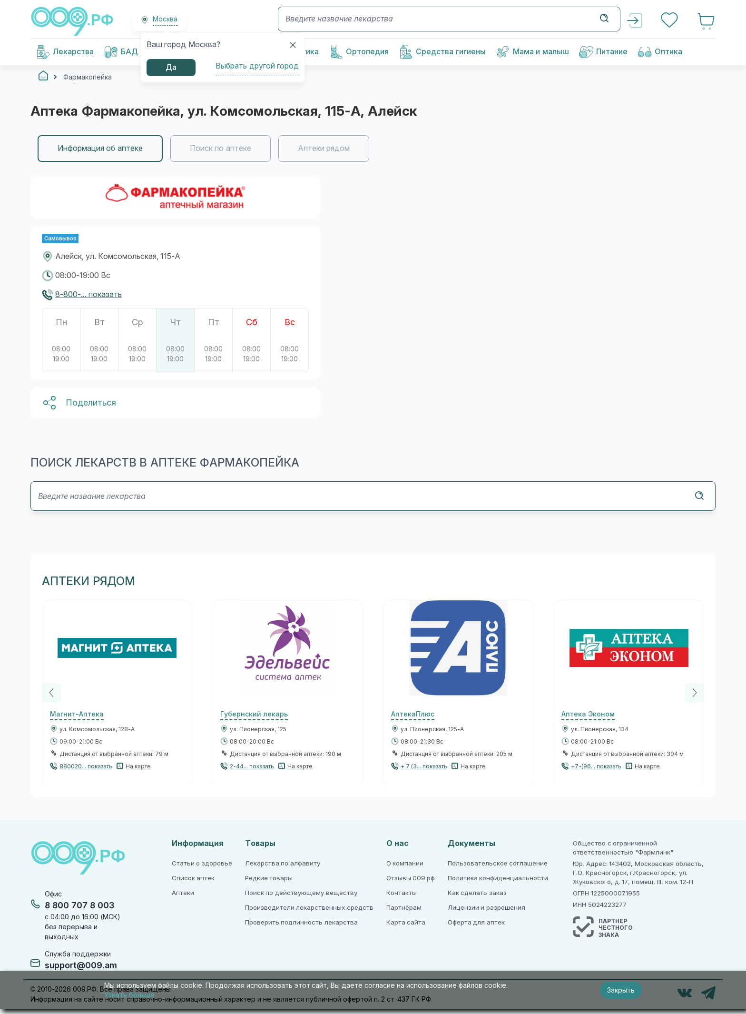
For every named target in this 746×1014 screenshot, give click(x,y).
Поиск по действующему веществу (301, 892)
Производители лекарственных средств (309, 907)
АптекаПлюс (412, 714)
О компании (405, 863)
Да (171, 67)
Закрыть (621, 990)
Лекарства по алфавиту (282, 863)
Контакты (401, 892)
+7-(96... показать (596, 766)
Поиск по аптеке (220, 148)
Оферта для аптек (476, 922)
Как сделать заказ (477, 892)
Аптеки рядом (324, 148)
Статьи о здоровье (202, 863)
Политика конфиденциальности (498, 878)
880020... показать (85, 766)
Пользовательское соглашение (498, 863)
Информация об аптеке (100, 148)
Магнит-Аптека (77, 714)
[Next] (694, 692)
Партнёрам (404, 907)
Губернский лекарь (254, 714)
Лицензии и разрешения (486, 907)
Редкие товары (269, 878)
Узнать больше (129, 995)
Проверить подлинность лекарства (301, 922)
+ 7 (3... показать (424, 766)
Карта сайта (406, 922)
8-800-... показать (88, 294)
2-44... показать (252, 766)
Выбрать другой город (257, 66)
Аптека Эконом (588, 714)
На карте (138, 766)
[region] (373, 148)
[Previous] (51, 692)
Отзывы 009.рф (410, 878)
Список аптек (193, 878)
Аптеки (183, 892)
